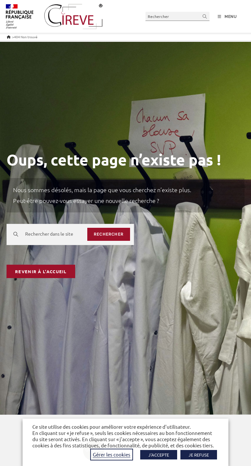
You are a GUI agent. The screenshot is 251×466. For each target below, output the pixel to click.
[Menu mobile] (227, 16)
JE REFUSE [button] (199, 455)
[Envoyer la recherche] (205, 16)
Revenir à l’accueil (41, 271)
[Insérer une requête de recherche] (177, 16)
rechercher (109, 234)
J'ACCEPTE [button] (158, 455)
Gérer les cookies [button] (111, 454)
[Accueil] (8, 36)
